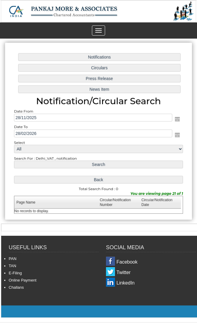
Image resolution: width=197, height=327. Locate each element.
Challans (16, 287)
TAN (12, 266)
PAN (12, 258)
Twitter (123, 272)
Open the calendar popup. (176, 119)
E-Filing (15, 273)
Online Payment (23, 280)
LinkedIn (125, 282)
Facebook (126, 261)
